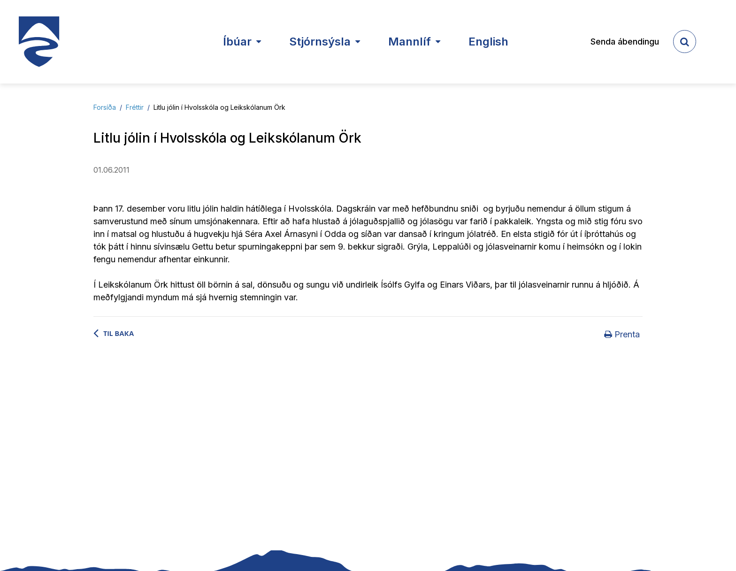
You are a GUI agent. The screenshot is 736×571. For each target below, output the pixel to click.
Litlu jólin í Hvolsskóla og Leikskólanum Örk (219, 107)
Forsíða (104, 107)
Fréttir (135, 107)
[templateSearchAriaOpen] (684, 41)
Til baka (118, 334)
